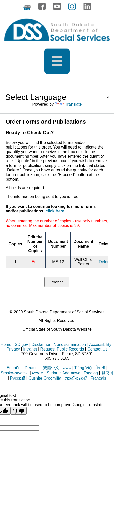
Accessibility (100, 344)
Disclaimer (40, 344)
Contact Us (97, 349)
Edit (35, 262)
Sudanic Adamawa (63, 373)
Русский (17, 378)
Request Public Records (62, 349)
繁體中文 (51, 368)
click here (55, 211)
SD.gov (21, 344)
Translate (68, 104)
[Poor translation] (18, 411)
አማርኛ (37, 373)
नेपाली (100, 368)
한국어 (107, 373)
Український (76, 378)
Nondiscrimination (70, 344)
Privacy (13, 349)
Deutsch (32, 368)
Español (14, 368)
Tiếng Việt (83, 368)
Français (98, 378)
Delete (105, 262)
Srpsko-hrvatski (14, 373)
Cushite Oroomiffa (44, 378)
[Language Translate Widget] (57, 97)
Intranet (30, 349)
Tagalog (91, 373)
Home (6, 344)
